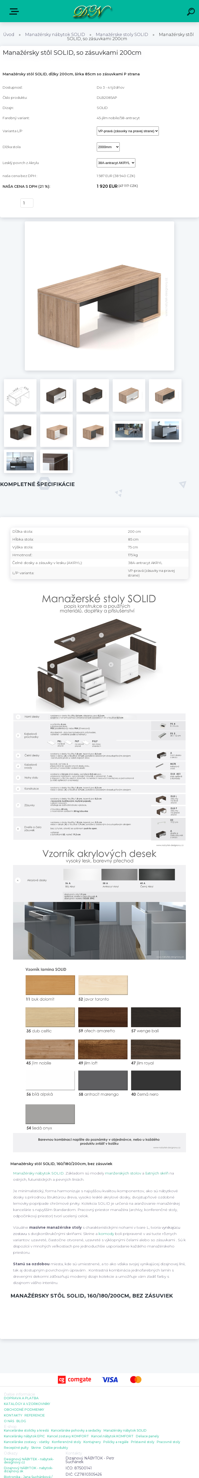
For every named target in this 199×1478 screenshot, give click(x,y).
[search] (191, 13)
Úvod (8, 34)
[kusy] (26, 203)
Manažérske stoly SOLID (122, 34)
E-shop (15, 11)
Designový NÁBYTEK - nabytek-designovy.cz (29, 1461)
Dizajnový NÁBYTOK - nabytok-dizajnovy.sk (28, 1470)
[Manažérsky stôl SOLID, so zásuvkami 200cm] (99, 223)
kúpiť (8, 203)
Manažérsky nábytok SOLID (55, 34)
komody (106, 1233)
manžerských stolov (123, 1173)
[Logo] (91, 11)
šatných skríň (156, 1173)
